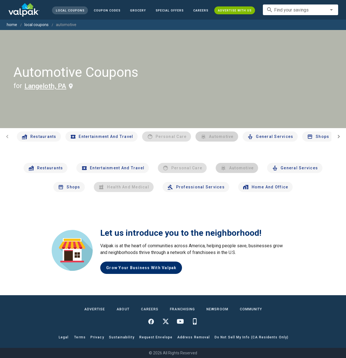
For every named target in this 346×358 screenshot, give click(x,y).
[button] (169, 10)
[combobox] (300, 9)
